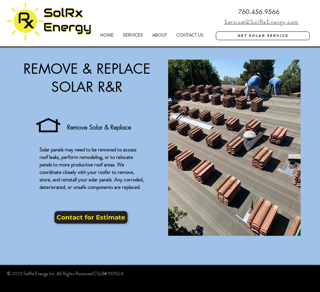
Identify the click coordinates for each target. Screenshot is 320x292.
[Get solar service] (263, 35)
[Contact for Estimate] (91, 217)
